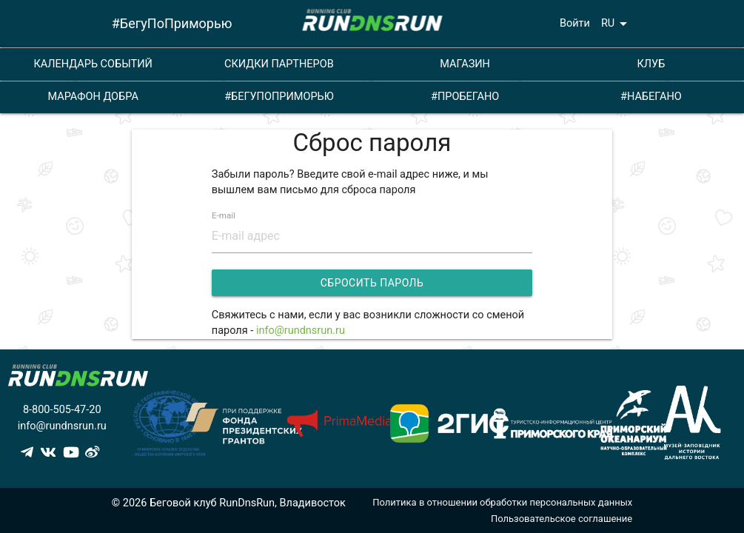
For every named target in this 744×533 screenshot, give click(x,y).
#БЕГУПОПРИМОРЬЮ (279, 96)
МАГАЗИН (465, 64)
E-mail (223, 216)
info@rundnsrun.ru (300, 330)
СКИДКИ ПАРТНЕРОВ (279, 64)
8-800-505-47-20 (62, 409)
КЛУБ (651, 64)
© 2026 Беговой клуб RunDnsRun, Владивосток (229, 503)
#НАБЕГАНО (651, 96)
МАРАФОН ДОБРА (92, 96)
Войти (575, 23)
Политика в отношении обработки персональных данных (502, 502)
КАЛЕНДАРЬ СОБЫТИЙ (92, 64)
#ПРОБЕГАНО (465, 96)
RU (616, 23)
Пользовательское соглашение (561, 518)
